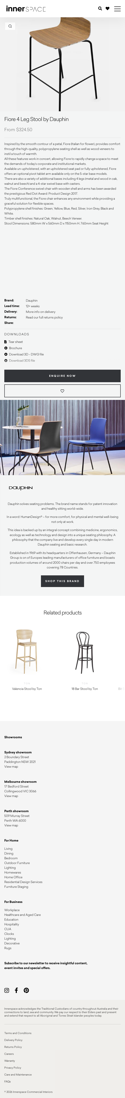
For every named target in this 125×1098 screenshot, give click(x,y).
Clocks (9, 934)
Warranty (9, 1060)
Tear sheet (13, 342)
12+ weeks (33, 306)
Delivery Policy (13, 1040)
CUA (7, 929)
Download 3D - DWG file (24, 354)
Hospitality (11, 924)
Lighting (10, 868)
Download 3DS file (19, 360)
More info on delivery (40, 312)
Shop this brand (62, 581)
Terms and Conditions (17, 1033)
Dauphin (32, 300)
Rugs (7, 948)
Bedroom (11, 858)
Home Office (13, 877)
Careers (9, 1053)
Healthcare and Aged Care (22, 915)
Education (11, 919)
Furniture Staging (16, 887)
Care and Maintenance (18, 1074)
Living (8, 849)
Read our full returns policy (44, 317)
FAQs (7, 1081)
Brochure (13, 348)
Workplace (12, 910)
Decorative (12, 943)
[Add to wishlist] (62, 390)
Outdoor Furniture (17, 863)
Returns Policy (13, 1047)
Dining (8, 853)
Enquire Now (62, 376)
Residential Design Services (23, 882)
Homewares (12, 872)
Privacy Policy (12, 1067)
